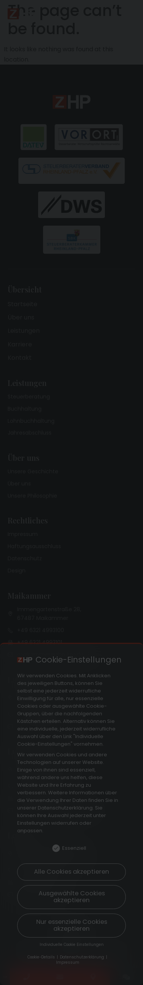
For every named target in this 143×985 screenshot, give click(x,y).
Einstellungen (33, 823)
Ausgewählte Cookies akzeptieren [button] (72, 896)
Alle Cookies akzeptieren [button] (71, 871)
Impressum (67, 962)
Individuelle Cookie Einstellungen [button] (72, 944)
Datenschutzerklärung (65, 807)
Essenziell (69, 848)
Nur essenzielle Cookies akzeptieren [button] (71, 925)
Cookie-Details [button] (41, 957)
